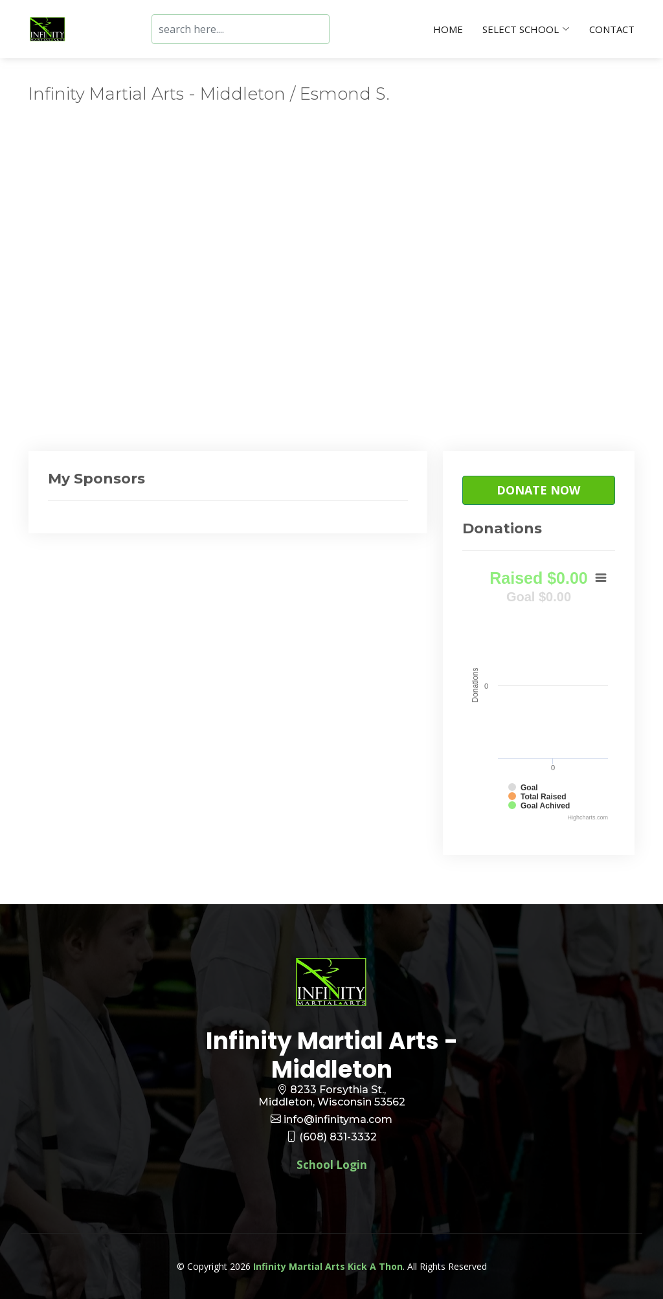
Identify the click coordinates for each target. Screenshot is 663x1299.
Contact (612, 29)
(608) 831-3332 (338, 1137)
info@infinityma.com (338, 1119)
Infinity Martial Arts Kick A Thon (328, 1266)
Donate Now (538, 490)
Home (448, 29)
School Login (332, 1164)
